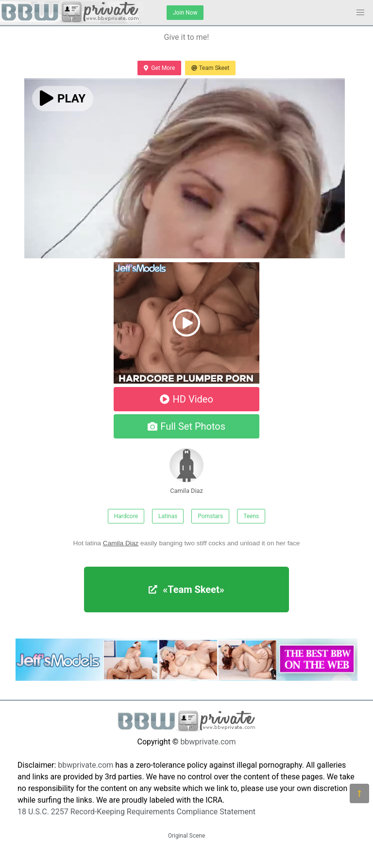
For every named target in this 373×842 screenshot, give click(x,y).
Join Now (185, 12)
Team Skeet (210, 68)
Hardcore (126, 516)
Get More (159, 68)
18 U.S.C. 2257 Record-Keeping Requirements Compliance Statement (136, 811)
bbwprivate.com (208, 741)
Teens (251, 516)
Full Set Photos (186, 426)
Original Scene (186, 835)
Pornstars (210, 516)
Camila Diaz (186, 471)
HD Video (186, 399)
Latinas (167, 516)
